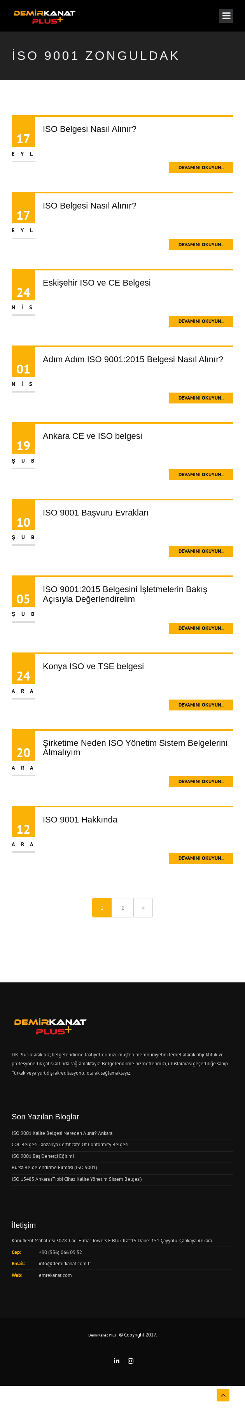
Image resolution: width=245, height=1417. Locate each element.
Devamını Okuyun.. (201, 167)
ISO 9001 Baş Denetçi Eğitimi (43, 1156)
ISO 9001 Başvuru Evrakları (96, 512)
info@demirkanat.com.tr (65, 1263)
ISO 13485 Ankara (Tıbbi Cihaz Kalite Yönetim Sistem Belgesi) (77, 1179)
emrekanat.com (55, 1275)
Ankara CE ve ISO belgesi (92, 436)
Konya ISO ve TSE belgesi (93, 666)
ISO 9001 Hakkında (80, 819)
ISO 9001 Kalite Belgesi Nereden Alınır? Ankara (62, 1133)
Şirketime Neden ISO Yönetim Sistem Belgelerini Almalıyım (135, 747)
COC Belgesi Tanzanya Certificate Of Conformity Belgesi (70, 1144)
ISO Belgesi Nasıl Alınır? (89, 129)
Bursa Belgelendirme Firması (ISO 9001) (54, 1167)
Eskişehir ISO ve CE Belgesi (97, 283)
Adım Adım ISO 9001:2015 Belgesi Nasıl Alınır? (133, 359)
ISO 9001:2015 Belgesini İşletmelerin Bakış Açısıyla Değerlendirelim (125, 593)
